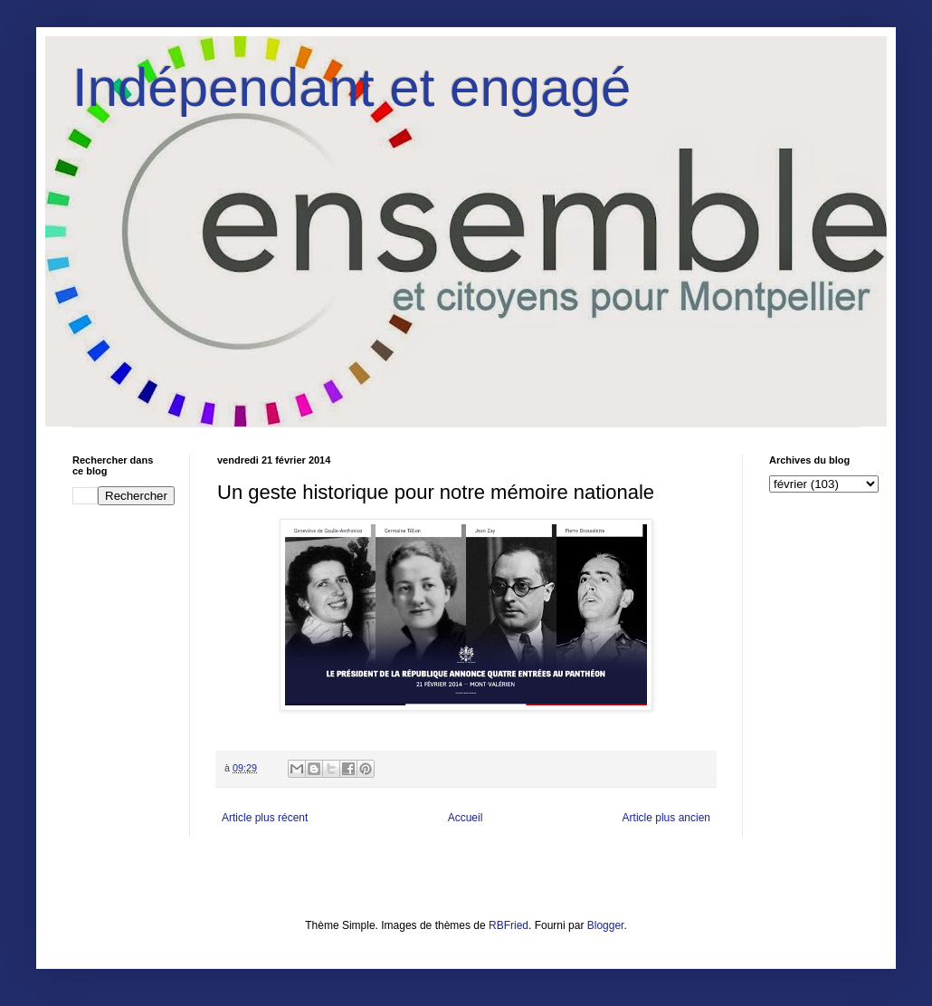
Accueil (465, 817)
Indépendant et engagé (351, 87)
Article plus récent (265, 817)
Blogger (605, 925)
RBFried (508, 925)
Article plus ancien (666, 817)
